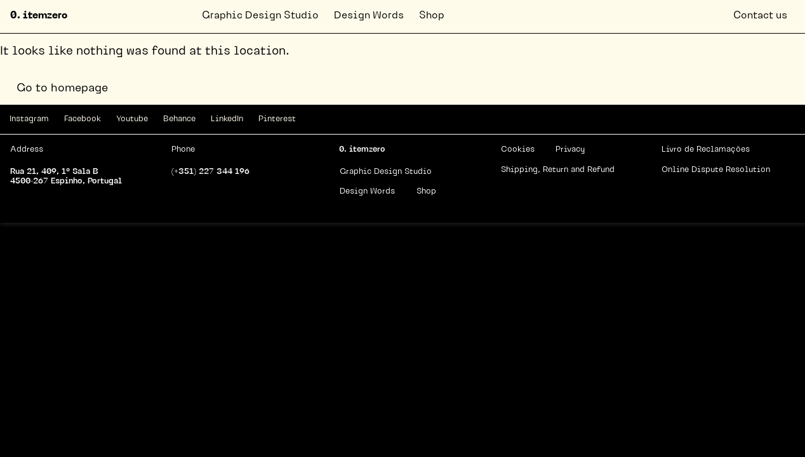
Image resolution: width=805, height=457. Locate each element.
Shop (431, 16)
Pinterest (277, 119)
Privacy (570, 149)
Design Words (369, 16)
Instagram (29, 119)
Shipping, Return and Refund (558, 170)
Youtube (132, 119)
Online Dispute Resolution (716, 170)
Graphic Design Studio (260, 16)
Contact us (760, 16)
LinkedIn (227, 119)
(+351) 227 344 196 (210, 172)
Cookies (518, 149)
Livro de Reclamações (706, 149)
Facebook (82, 119)
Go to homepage (62, 89)
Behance (179, 119)
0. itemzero (38, 16)
